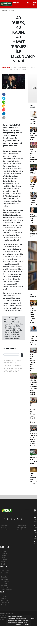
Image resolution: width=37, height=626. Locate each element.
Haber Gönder (21, 530)
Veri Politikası (5, 530)
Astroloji (3, 605)
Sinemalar (4, 583)
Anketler (3, 598)
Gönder (22, 355)
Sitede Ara (4, 596)
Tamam (26, 624)
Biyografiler (4, 600)
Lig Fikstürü (4, 579)
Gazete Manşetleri (6, 589)
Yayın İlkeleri (4, 528)
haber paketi (3, 621)
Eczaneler (4, 577)
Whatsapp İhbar (21, 528)
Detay (18, 624)
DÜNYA (3, 557)
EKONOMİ (4, 560)
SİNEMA (16, 3)
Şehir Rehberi (5, 587)
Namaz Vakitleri (5, 575)
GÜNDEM (3, 555)
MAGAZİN (11, 10)
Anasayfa (4, 10)
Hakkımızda (4, 525)
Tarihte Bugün (5, 581)
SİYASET (3, 562)
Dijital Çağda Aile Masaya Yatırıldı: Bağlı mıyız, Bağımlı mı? (32, 362)
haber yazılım (4, 623)
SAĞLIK (3, 564)
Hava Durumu (5, 570)
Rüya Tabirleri (5, 602)
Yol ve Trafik (4, 573)
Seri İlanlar (4, 585)
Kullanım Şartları (21, 525)
